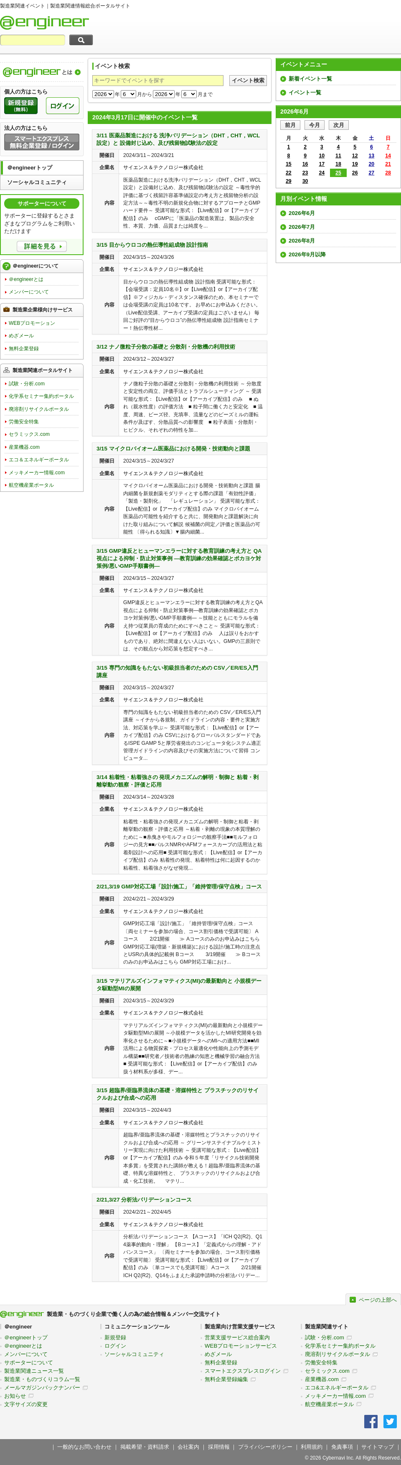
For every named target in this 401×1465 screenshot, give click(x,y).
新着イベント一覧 (310, 79)
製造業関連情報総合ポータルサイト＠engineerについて (42, 72)
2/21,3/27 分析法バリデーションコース (144, 1200)
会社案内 (188, 1447)
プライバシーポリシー (265, 1447)
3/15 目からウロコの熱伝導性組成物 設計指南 (152, 245)
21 (388, 164)
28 (388, 173)
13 (372, 156)
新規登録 (115, 1337)
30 (305, 181)
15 (289, 164)
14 (388, 156)
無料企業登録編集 (226, 1379)
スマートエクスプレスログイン (243, 1371)
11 (338, 156)
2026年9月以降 (307, 254)
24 (322, 173)
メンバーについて (29, 292)
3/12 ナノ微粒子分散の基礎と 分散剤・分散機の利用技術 (165, 347)
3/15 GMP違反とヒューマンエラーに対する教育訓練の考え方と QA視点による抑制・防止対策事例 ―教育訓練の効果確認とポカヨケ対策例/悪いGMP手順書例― (179, 558)
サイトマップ (377, 1447)
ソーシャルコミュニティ (37, 182)
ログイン (115, 1346)
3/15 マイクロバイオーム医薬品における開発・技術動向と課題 (173, 448)
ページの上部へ (378, 1300)
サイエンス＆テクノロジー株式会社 (163, 167)
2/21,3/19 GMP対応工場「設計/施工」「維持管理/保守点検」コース (179, 886)
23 (305, 173)
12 (355, 156)
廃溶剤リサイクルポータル (39, 409)
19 (355, 164)
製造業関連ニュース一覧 (34, 1371)
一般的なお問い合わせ (84, 1447)
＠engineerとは (26, 279)
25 (338, 173)
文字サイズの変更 (26, 1404)
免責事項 (342, 1447)
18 (338, 164)
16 (305, 164)
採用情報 (219, 1447)
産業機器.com (24, 447)
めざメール (21, 336)
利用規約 (311, 1447)
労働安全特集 (24, 422)
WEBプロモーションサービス (241, 1346)
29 (289, 181)
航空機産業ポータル (31, 485)
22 (289, 173)
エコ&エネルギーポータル (336, 1387)
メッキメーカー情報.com (37, 473)
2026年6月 (302, 213)
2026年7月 (302, 227)
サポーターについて (28, 1362)
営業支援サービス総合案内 (237, 1337)
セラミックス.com (29, 434)
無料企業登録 (24, 349)
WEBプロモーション (32, 323)
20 (372, 164)
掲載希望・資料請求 (144, 1447)
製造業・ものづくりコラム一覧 (42, 1379)
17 (322, 164)
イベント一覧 (305, 92)
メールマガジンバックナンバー (42, 1387)
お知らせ (15, 1396)
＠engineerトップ (29, 167)
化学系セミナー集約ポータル (41, 396)
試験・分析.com (27, 384)
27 (372, 173)
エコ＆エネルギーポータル (39, 460)
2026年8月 (302, 241)
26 (355, 173)
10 (322, 156)
